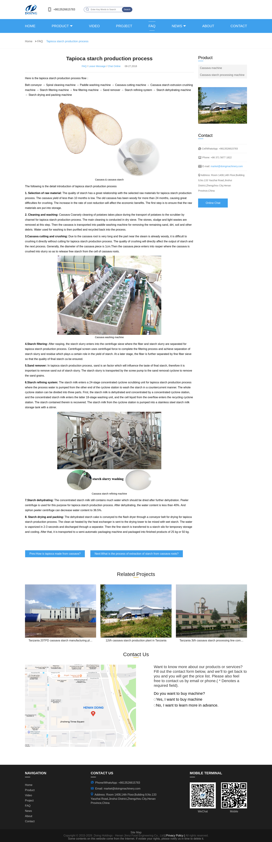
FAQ (151, 26)
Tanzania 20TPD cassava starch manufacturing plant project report (69, 640)
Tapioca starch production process (67, 41)
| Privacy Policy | (174, 835)
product (60, 26)
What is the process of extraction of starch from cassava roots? (139, 553)
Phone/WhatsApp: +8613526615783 (117, 782)
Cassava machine (211, 68)
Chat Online (114, 66)
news (177, 26)
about (208, 26)
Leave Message (97, 66)
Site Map (135, 832)
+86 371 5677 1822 (221, 157)
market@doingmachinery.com (227, 166)
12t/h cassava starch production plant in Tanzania (136, 640)
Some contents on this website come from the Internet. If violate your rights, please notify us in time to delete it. (136, 838)
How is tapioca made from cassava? (58, 553)
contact (239, 26)
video (94, 26)
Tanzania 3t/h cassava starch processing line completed (214, 640)
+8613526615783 (64, 9)
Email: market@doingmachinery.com (117, 788)
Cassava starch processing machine (222, 74)
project (124, 26)
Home (30, 26)
